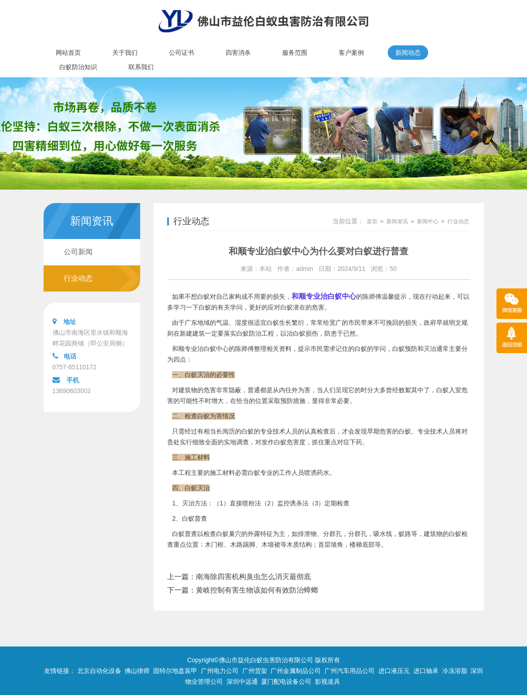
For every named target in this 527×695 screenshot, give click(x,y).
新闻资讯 (397, 221)
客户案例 (351, 52)
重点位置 (186, 544)
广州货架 (254, 670)
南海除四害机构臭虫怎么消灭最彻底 (253, 576)
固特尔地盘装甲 (175, 670)
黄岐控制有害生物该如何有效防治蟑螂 (257, 590)
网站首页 (68, 52)
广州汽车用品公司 (349, 670)
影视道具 (327, 681)
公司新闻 (78, 252)
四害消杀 (238, 52)
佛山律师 (137, 670)
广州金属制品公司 (295, 670)
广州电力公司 (220, 670)
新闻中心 (427, 221)
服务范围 (294, 52)
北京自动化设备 (99, 670)
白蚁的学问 (370, 348)
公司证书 (181, 52)
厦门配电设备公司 (286, 681)
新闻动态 (408, 52)
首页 (372, 221)
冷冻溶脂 (454, 670)
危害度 (296, 442)
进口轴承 (425, 670)
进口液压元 (394, 670)
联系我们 (141, 67)
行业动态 (78, 278)
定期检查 (337, 503)
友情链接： (59, 670)
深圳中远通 (242, 681)
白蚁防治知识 (78, 67)
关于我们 (124, 52)
